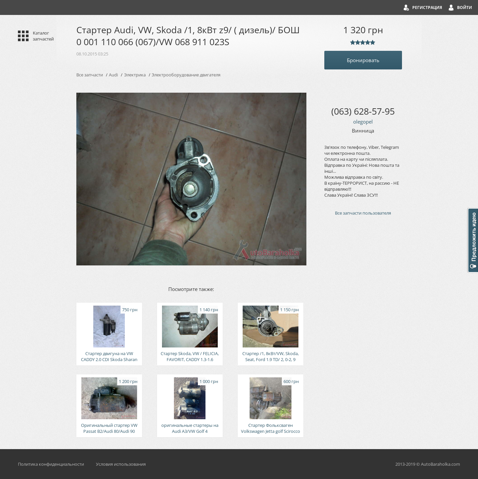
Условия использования (121, 464)
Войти (464, 7)
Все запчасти (89, 75)
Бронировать (363, 60)
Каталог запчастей (43, 36)
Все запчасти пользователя (363, 213)
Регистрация (427, 7)
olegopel (363, 121)
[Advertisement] (363, 333)
